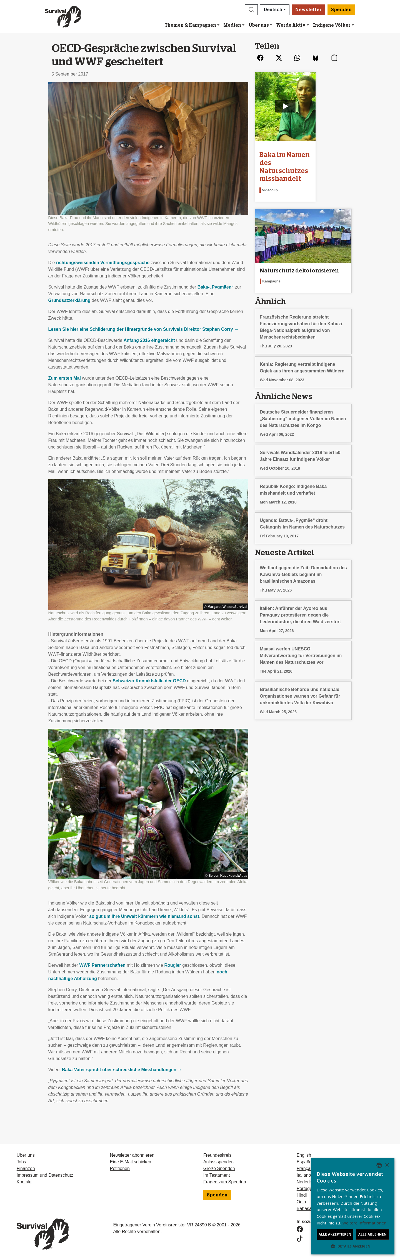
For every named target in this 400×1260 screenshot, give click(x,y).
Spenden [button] (341, 9)
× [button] (387, 1165)
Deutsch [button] (273, 9)
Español (305, 1161)
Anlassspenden (218, 1161)
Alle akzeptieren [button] (335, 1234)
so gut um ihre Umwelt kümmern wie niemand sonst (144, 916)
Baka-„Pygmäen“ (216, 287)
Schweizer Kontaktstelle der (149, 680)
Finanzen (26, 1168)
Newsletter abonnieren (132, 1155)
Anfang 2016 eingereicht (149, 340)
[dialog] (352, 1206)
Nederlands (308, 1181)
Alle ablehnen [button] (372, 1234)
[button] (251, 9)
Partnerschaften (102, 965)
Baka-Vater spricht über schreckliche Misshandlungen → (122, 1069)
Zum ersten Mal (64, 378)
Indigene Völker (332, 25)
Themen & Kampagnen (190, 25)
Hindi (302, 1195)
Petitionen (120, 1168)
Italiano (304, 1175)
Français (305, 1168)
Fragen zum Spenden (224, 1181)
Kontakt (24, 1181)
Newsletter (308, 9)
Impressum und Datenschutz (45, 1175)
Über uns (259, 25)
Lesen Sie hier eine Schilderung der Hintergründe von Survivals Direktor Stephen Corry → (143, 329)
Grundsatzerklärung (69, 300)
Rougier (172, 965)
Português (307, 1188)
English (304, 1155)
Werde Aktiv (291, 25)
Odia (301, 1201)
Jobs (21, 1161)
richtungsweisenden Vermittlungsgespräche (102, 262)
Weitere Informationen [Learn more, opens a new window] (364, 1223)
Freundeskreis (217, 1155)
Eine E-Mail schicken (130, 1161)
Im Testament (216, 1175)
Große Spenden (219, 1168)
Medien (232, 25)
